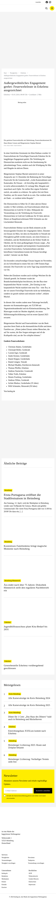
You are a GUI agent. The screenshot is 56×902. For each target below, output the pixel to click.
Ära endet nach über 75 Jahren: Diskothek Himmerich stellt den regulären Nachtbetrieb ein (26, 587)
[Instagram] (7, 847)
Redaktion (5, 876)
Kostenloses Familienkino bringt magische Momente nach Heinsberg (25, 547)
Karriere (4, 887)
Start (5, 73)
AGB (30, 873)
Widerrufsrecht (33, 876)
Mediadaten (5, 879)
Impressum (32, 884)
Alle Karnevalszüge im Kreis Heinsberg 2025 (29, 705)
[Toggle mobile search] (46, 8)
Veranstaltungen (6, 860)
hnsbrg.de (5, 873)
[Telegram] (10, 847)
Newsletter (31, 857)
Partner (4, 882)
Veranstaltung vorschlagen (36, 863)
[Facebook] (3, 847)
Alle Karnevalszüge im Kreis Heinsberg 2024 (29, 698)
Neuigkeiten (13, 73)
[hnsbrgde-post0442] (28, 123)
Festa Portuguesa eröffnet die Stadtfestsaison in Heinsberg (22, 496)
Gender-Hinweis (34, 879)
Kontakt (4, 884)
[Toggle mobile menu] (52, 8)
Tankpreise (31, 860)
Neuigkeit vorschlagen (8, 863)
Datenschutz (32, 882)
